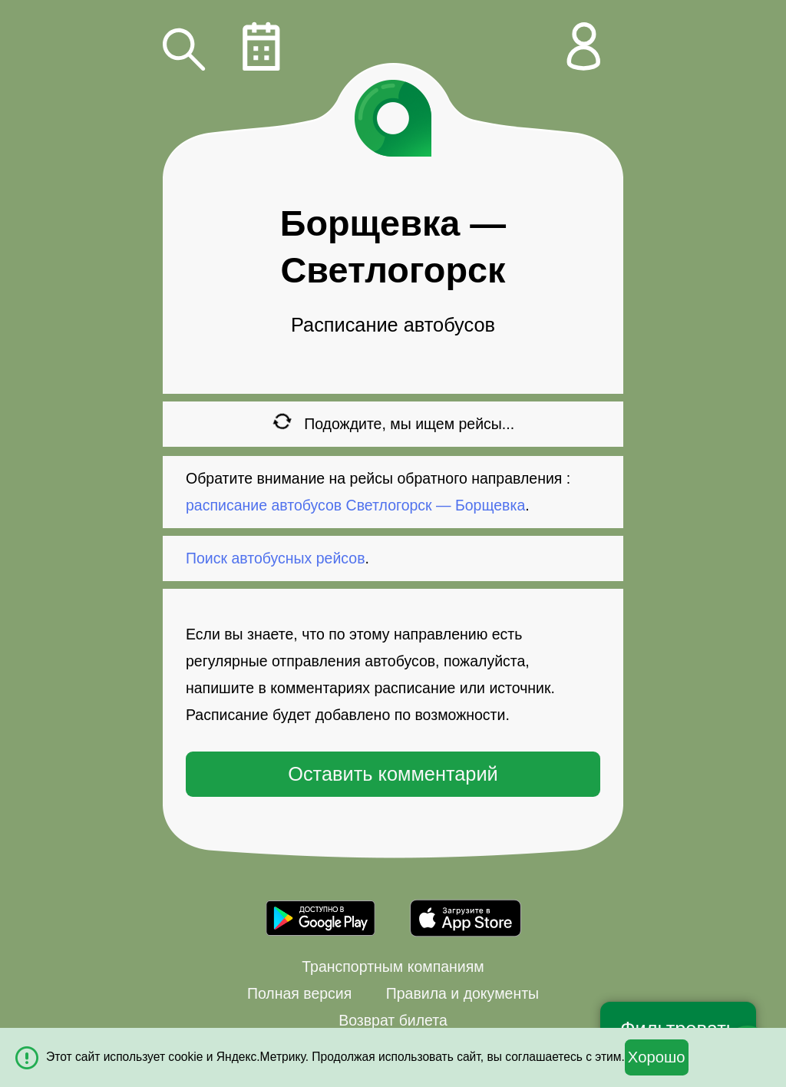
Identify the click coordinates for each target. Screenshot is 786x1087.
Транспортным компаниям (393, 966)
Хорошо (656, 1057)
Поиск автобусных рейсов (275, 558)
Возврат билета (393, 1020)
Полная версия (299, 993)
